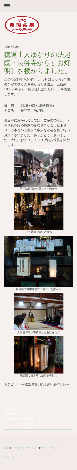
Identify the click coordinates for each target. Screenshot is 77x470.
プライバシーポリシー (25, 447)
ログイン (9, 457)
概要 (6, 447)
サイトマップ (49, 447)
